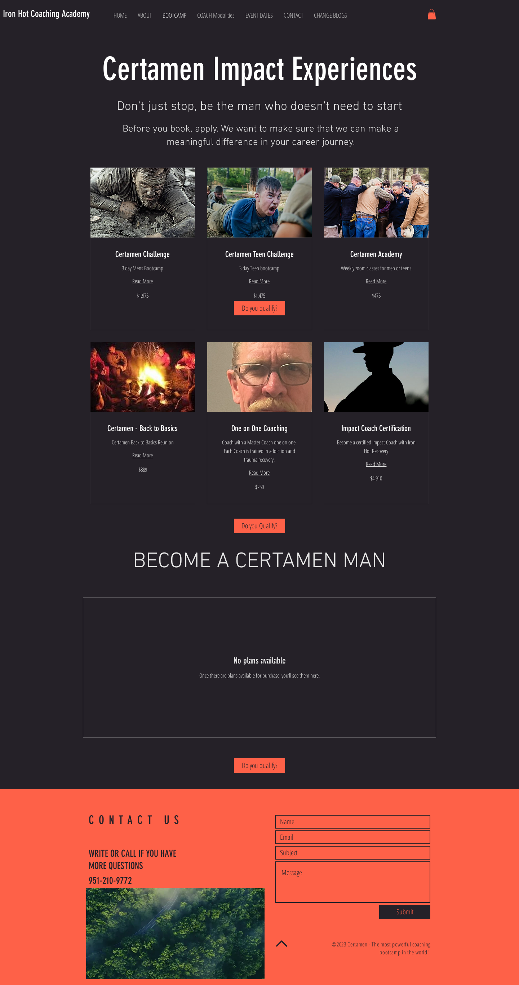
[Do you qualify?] (259, 308)
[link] (143, 254)
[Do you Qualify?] (259, 526)
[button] (431, 14)
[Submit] (404, 912)
